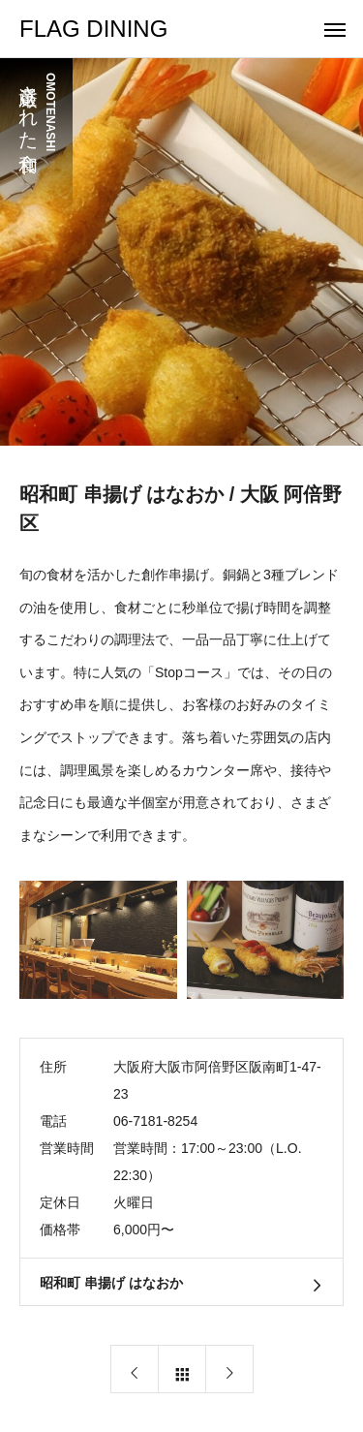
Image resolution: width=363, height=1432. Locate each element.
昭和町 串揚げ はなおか (111, 1283)
